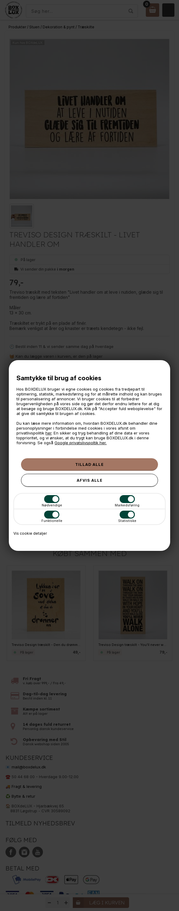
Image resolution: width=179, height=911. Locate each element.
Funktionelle (51, 517)
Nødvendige (52, 501)
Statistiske (127, 517)
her (48, 433)
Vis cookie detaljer (30, 533)
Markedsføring (127, 501)
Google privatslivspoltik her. (80, 442)
